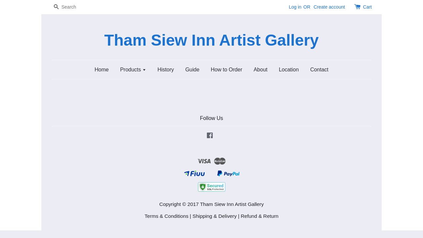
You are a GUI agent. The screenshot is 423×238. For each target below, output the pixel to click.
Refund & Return (260, 216)
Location (289, 69)
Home (102, 69)
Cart (367, 7)
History (165, 69)
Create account (329, 7)
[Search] (71, 7)
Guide (192, 69)
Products (133, 69)
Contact (319, 69)
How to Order (226, 69)
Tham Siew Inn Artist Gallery (211, 40)
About (260, 69)
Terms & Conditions (166, 216)
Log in (295, 7)
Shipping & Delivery (215, 216)
